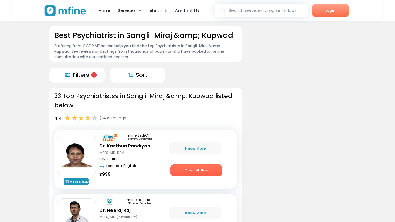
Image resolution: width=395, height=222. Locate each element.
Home (105, 11)
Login (330, 10)
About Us (158, 11)
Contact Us (187, 11)
